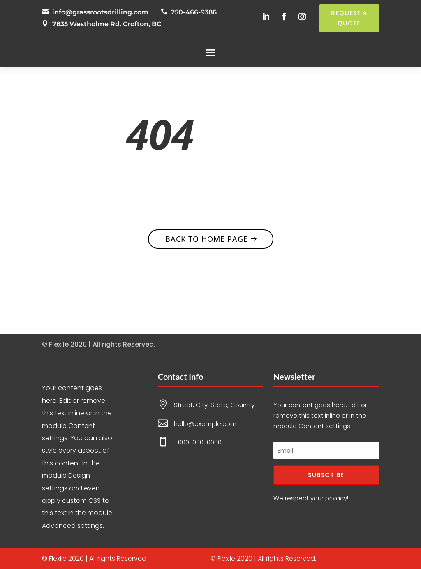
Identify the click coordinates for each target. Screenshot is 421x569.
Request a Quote (349, 18)
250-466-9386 (194, 12)
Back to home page (206, 239)
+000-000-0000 (198, 442)
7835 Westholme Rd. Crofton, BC (106, 24)
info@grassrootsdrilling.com (100, 12)
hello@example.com (205, 423)
